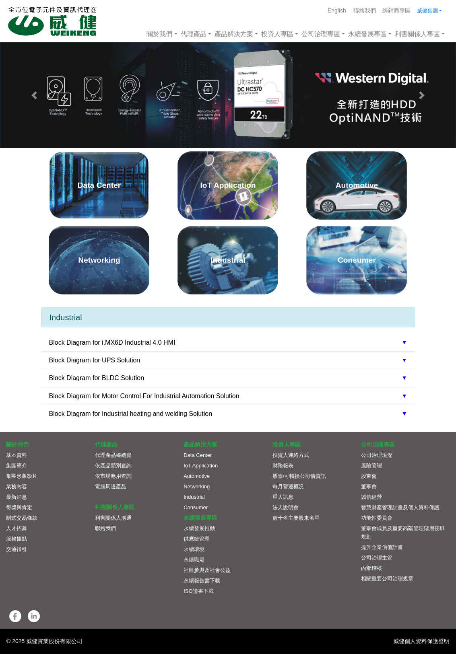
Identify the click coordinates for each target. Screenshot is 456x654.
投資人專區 (277, 34)
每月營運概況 (288, 486)
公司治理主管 (376, 558)
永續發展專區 (367, 34)
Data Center (198, 455)
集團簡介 (16, 466)
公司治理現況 (376, 455)
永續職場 (194, 560)
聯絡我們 (364, 10)
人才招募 (16, 528)
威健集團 (427, 11)
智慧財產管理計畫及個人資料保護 (400, 507)
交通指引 (16, 549)
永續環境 (194, 549)
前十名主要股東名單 (296, 518)
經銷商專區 (396, 10)
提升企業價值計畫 (382, 547)
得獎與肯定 (19, 507)
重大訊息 (282, 497)
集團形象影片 (21, 476)
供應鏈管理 (197, 539)
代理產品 (193, 34)
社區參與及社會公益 (207, 570)
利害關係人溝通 (113, 518)
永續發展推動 (199, 528)
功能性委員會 (376, 518)
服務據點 (16, 539)
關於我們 (159, 34)
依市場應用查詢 (113, 476)
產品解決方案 (234, 34)
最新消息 (16, 497)
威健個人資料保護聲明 (421, 641)
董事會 (369, 486)
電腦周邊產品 (110, 486)
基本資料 (16, 455)
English (337, 10)
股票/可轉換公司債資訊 (299, 476)
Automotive (197, 476)
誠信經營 (371, 497)
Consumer (196, 507)
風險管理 (371, 466)
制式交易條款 (21, 518)
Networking (197, 486)
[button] (34, 95)
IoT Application (201, 466)
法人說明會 (285, 507)
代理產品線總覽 (113, 455)
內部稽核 (371, 568)
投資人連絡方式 (290, 455)
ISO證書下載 (198, 591)
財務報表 (282, 466)
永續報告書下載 (202, 581)
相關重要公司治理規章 (387, 579)
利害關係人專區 (417, 34)
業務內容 (16, 486)
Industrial (194, 497)
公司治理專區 (320, 34)
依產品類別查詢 (113, 466)
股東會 (369, 476)
